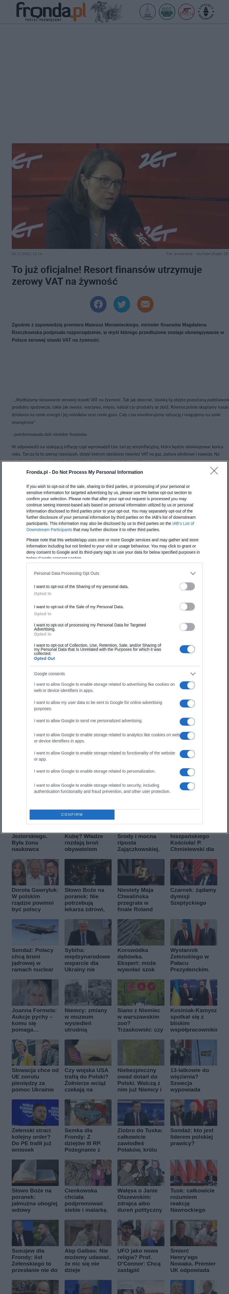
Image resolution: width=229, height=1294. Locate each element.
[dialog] (114, 647)
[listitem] (114, 573)
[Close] (216, 472)
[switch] (187, 586)
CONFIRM (72, 814)
